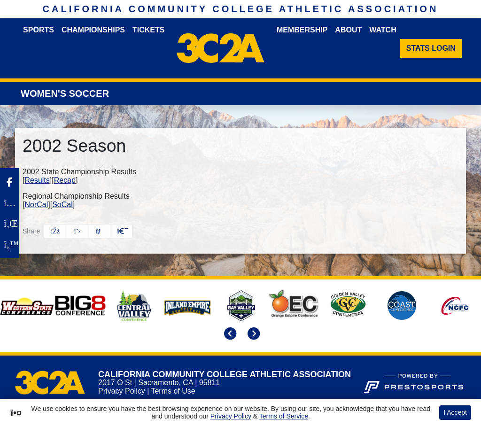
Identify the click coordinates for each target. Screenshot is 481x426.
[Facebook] (9, 182)
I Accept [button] (455, 412)
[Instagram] (9, 203)
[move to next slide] (252, 335)
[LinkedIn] (9, 223)
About (348, 30)
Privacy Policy (121, 391)
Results (36, 180)
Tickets (148, 30)
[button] (121, 231)
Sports (38, 30)
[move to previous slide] (229, 335)
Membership (302, 30)
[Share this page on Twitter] (77, 231)
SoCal (62, 205)
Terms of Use (173, 391)
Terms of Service (283, 416)
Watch (382, 30)
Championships (93, 30)
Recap (65, 180)
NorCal (36, 205)
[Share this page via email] (99, 231)
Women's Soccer (65, 93)
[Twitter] (9, 244)
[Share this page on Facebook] (55, 231)
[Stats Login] (431, 48)
